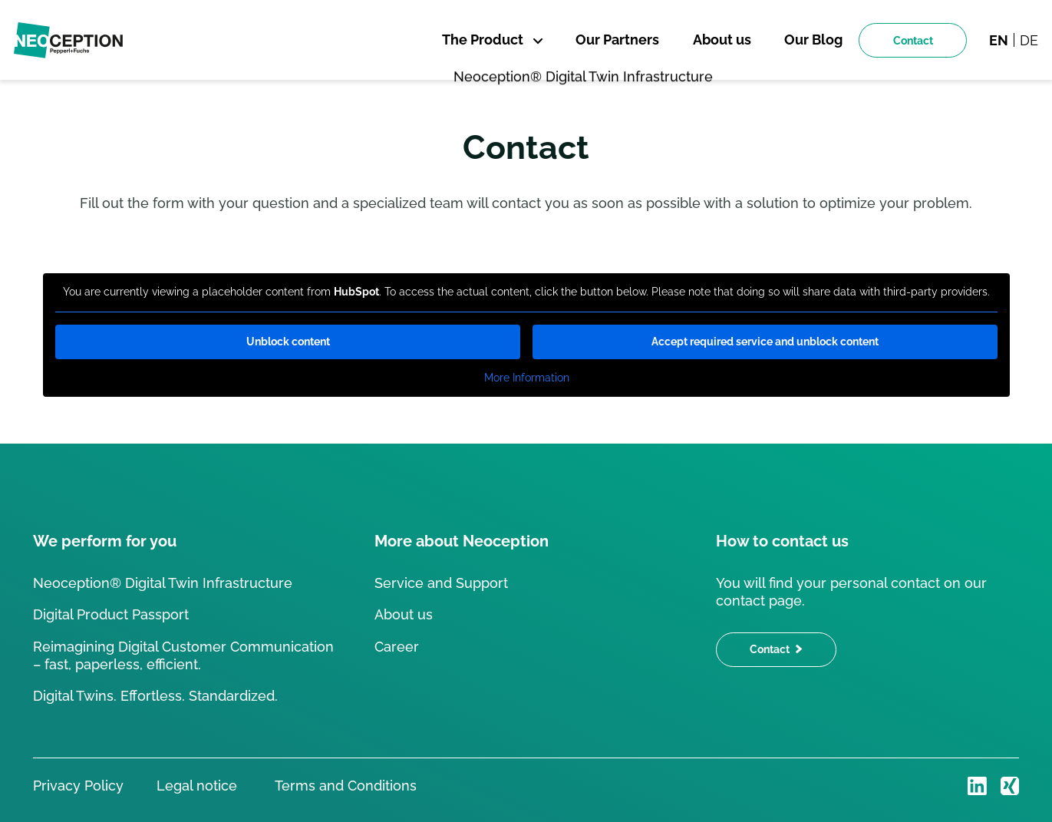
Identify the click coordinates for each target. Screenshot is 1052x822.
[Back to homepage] (68, 40)
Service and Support (441, 583)
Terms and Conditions (344, 785)
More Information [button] (526, 377)
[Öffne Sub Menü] (535, 41)
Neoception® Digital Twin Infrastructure (162, 583)
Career (396, 647)
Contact (913, 40)
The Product (482, 39)
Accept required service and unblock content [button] (765, 341)
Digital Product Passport (111, 614)
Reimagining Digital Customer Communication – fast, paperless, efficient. (183, 655)
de (1029, 40)
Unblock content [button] (287, 341)
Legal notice (197, 785)
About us (403, 614)
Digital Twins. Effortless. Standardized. (155, 696)
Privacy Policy (78, 785)
